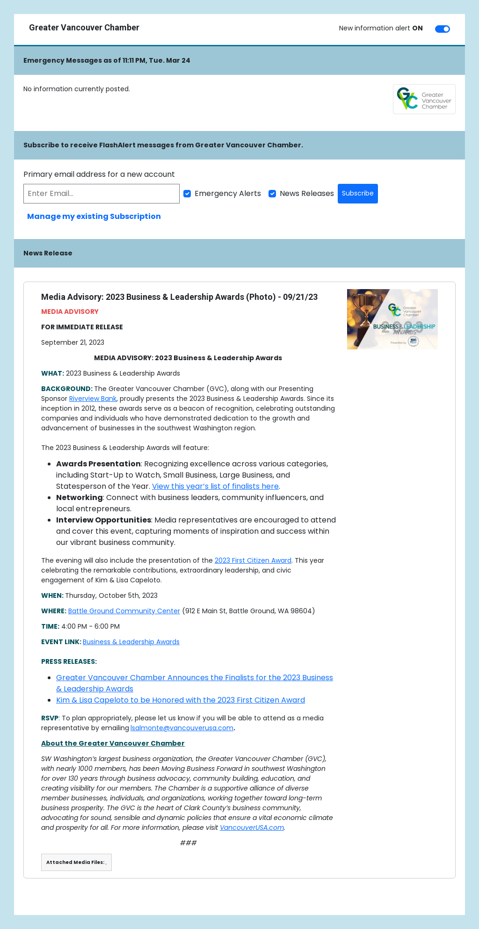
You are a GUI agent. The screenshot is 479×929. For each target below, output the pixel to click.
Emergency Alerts (228, 193)
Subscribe (358, 193)
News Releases (307, 193)
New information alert (381, 28)
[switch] (442, 29)
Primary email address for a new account (99, 174)
